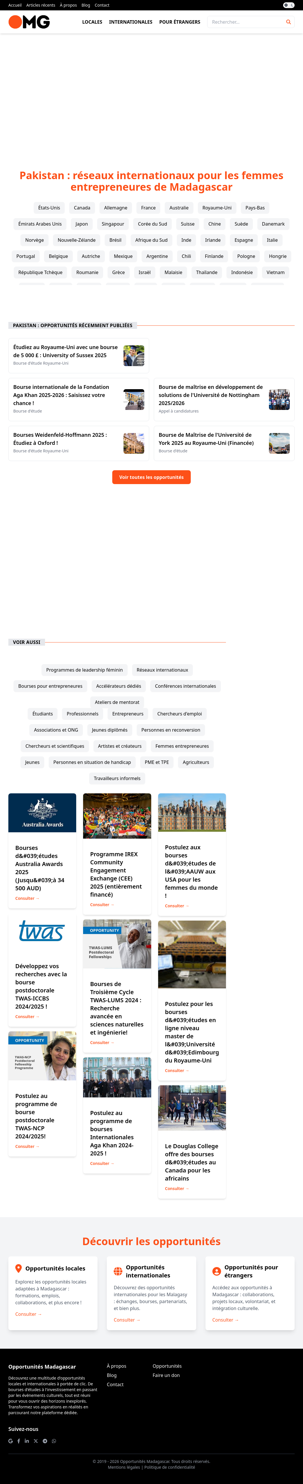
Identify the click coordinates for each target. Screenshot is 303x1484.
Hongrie (278, 256)
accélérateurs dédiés (118, 686)
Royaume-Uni (217, 208)
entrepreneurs (127, 714)
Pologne (246, 256)
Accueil (15, 5)
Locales (92, 22)
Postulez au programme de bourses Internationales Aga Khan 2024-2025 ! (112, 1133)
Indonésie (242, 272)
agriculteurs (196, 762)
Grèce (118, 272)
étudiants (42, 714)
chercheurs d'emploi (179, 714)
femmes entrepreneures (182, 746)
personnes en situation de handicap (92, 762)
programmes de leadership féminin (84, 670)
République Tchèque (40, 272)
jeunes (32, 762)
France (148, 208)
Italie (272, 240)
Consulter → (27, 898)
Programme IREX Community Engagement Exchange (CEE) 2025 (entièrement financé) (116, 874)
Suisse (187, 224)
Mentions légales (124, 1467)
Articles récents (40, 5)
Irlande (213, 240)
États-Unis (49, 208)
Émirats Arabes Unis (39, 224)
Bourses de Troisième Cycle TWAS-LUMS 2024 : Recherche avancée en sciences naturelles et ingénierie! (116, 1008)
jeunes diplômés (110, 730)
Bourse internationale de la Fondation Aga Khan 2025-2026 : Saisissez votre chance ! (61, 394)
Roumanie (87, 272)
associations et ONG (56, 730)
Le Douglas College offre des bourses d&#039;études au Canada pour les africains (191, 1162)
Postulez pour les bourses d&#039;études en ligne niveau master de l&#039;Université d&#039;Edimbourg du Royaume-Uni (192, 1032)
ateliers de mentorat (117, 702)
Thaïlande (207, 272)
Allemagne (115, 208)
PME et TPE (157, 762)
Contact (102, 5)
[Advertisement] (151, 92)
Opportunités (167, 1366)
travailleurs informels (117, 778)
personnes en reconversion (170, 730)
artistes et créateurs (120, 746)
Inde (186, 240)
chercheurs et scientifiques (54, 746)
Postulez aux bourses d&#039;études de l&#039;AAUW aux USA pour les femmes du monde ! (191, 871)
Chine (214, 224)
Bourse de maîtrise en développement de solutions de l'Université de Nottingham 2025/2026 (211, 394)
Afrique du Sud (151, 240)
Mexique (123, 256)
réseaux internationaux (162, 670)
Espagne (244, 240)
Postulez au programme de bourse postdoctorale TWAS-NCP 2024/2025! (36, 1116)
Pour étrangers (179, 22)
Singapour (113, 224)
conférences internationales (185, 686)
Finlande (214, 256)
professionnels (82, 714)
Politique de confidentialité (169, 1467)
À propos (68, 5)
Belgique (58, 256)
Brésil (115, 240)
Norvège (34, 240)
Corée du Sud (152, 224)
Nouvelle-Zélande (77, 240)
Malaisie (173, 272)
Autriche (91, 256)
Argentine (157, 256)
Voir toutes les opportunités (151, 477)
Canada (82, 208)
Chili (186, 256)
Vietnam (276, 272)
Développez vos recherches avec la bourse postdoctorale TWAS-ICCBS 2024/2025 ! (41, 986)
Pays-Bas (255, 208)
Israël (145, 272)
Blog (86, 5)
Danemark (273, 224)
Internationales (130, 22)
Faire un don (166, 1375)
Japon (82, 224)
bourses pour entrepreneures (50, 686)
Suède (241, 224)
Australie (178, 208)
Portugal (25, 256)
